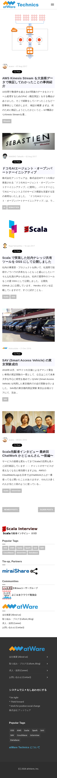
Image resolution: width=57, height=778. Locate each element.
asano (11, 66)
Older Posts (46, 510)
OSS (13, 297)
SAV (5, 399)
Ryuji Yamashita (15, 246)
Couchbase (8, 553)
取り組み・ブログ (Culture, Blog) (17, 619)
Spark (28, 548)
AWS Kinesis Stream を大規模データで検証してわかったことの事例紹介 (27, 82)
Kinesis (6, 121)
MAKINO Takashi (16, 156)
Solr (35, 548)
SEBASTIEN (14, 207)
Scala (6, 297)
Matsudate (13, 348)
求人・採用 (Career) (11, 623)
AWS (12, 548)
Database (33, 553)
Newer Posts (10, 510)
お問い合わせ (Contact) (13, 627)
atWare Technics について (24, 747)
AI (4, 207)
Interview (16, 491)
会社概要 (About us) (11, 615)
